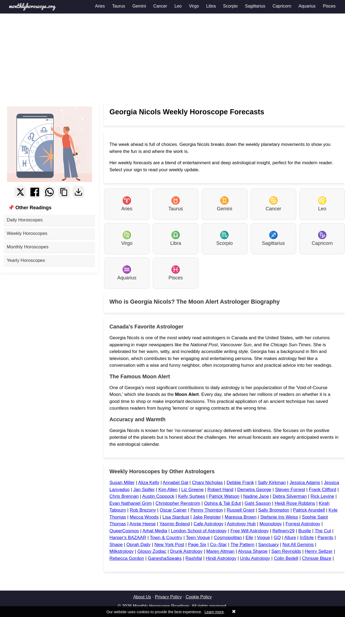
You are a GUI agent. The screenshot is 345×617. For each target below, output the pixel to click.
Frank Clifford (322, 489)
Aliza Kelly (148, 482)
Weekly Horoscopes (27, 233)
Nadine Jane (256, 496)
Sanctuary (268, 544)
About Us (142, 597)
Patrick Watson (224, 496)
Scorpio (230, 6)
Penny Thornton (207, 510)
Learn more (214, 612)
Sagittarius (255, 6)
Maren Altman (220, 551)
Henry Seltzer (319, 551)
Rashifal (193, 558)
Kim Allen (168, 489)
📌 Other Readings (29, 207)
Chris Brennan (124, 496)
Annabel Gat (175, 482)
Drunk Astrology (186, 551)
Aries (100, 6)
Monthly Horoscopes (28, 246)
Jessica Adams (304, 482)
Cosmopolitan (228, 537)
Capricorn (281, 6)
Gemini (139, 6)
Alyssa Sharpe (253, 551)
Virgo (194, 6)
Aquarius (307, 6)
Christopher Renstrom (178, 503)
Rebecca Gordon (126, 558)
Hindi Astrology (221, 558)
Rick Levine (322, 496)
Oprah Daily (138, 544)
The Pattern (242, 544)
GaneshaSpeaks (165, 558)
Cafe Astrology (208, 523)
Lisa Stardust (176, 517)
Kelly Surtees (191, 496)
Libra (211, 6)
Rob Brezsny (143, 510)
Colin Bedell (286, 558)
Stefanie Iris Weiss (279, 517)
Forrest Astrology (302, 523)
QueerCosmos (124, 530)
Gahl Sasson (257, 503)
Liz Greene (192, 489)
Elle (249, 537)
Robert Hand (220, 489)
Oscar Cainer (173, 510)
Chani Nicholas (207, 482)
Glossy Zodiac (152, 551)
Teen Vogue (198, 537)
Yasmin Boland (174, 523)
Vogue (263, 537)
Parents (325, 537)
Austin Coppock (158, 496)
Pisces (329, 6)
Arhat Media (155, 530)
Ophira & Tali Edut (222, 503)
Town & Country (166, 537)
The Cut (323, 530)
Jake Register (207, 517)
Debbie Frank (240, 482)
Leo (178, 6)
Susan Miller (122, 482)
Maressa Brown (241, 517)
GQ (277, 537)
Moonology (270, 523)
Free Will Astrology (249, 530)
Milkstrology (121, 551)
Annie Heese (142, 523)
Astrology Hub (241, 523)
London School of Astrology (199, 530)
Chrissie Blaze (317, 558)
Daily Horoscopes (25, 219)
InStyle (307, 537)
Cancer (160, 6)
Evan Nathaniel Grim (130, 503)
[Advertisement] (172, 58)
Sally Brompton (273, 510)
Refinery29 (283, 530)
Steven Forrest (290, 489)
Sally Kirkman (272, 482)
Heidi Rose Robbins (295, 503)
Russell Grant (240, 510)
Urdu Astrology (255, 558)
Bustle (304, 530)
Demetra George (254, 489)
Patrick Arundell (309, 510)
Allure (290, 537)
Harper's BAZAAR (127, 537)
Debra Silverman (290, 496)
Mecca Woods (144, 517)
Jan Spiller (144, 489)
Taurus (118, 6)
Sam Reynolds (286, 551)
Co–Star (218, 544)
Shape (116, 544)
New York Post (169, 544)
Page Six (197, 544)
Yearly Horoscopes (26, 260)
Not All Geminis (298, 544)
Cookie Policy (199, 597)
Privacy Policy (168, 597)
